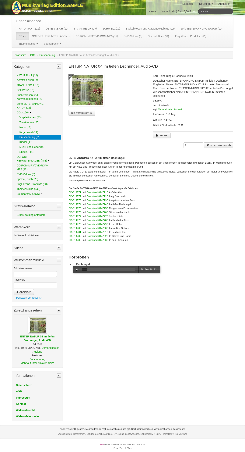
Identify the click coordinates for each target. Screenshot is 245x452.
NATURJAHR (29, 28)
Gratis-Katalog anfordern (30, 214)
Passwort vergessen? (28, 297)
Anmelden (224, 3)
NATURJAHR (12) (27, 75)
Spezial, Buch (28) (27, 179)
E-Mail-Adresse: (23, 268)
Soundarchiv (52, 43)
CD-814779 (74, 224)
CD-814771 (74, 192)
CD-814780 (74, 228)
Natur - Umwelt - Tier (37, 10)
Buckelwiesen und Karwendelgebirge (150, 28)
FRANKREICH (85, 28)
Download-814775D (97, 208)
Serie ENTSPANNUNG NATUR (201, 28)
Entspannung (47, 55)
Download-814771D (97, 192)
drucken (162, 135)
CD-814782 (74, 236)
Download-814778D (97, 220)
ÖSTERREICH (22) (27, 80)
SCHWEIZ (111, 28)
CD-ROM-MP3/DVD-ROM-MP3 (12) (32, 167)
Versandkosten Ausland (170, 109)
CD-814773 (74, 200)
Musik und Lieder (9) (31, 146)
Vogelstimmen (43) (30, 117)
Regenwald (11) (28, 132)
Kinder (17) (25, 142)
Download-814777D (97, 216)
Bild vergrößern (82, 112)
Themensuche (28, 43)
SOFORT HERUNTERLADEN (51, 36)
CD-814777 (74, 216)
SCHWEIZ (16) (25, 90)
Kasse (152, 11)
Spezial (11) (26, 151)
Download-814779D (97, 224)
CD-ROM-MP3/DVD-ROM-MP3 (97, 36)
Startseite (188, 3)
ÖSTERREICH (57, 28)
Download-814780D (97, 228)
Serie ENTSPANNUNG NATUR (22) (30, 105)
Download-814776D (97, 212)
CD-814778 (74, 220)
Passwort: (19, 279)
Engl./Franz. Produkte (190, 36)
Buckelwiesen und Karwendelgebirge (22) (29, 97)
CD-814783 (74, 240)
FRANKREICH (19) (27, 85)
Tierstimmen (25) (29, 122)
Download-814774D (97, 204)
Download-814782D (97, 236)
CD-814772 (74, 196)
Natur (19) (25, 127)
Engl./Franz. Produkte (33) (31, 184)
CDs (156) (23, 112)
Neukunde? (206, 3)
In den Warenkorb (218, 145)
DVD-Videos (133, 36)
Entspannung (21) (29, 137)
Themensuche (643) (29, 188)
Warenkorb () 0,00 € (178, 11)
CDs (22, 36)
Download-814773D (97, 200)
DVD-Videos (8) (25, 174)
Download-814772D (97, 196)
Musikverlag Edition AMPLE (52, 5)
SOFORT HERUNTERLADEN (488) (33, 158)
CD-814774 (74, 204)
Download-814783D (97, 240)
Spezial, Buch (159, 36)
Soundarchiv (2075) (29, 193)
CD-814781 (74, 232)
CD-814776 (74, 212)
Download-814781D (97, 232)
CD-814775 (74, 208)
